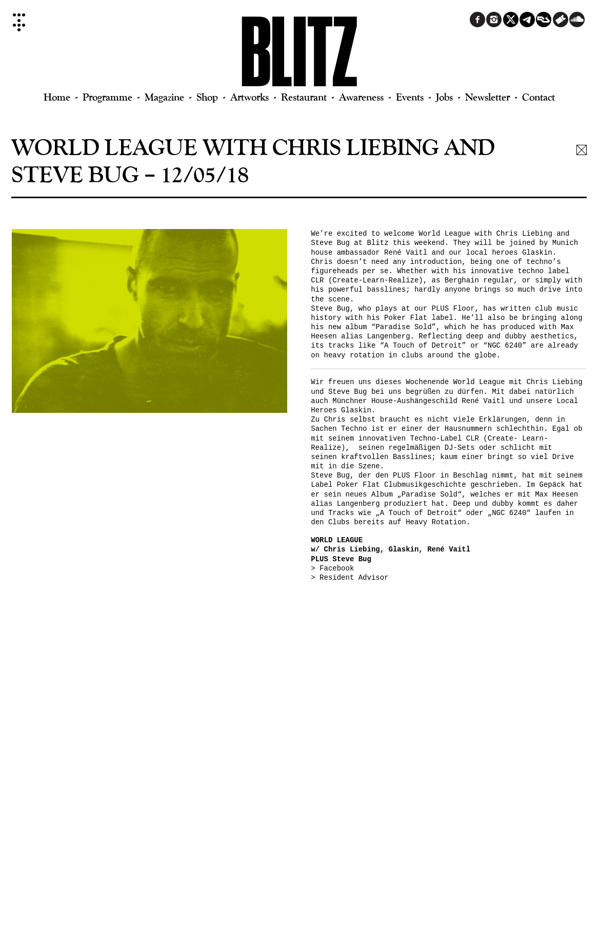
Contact (538, 97)
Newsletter (487, 97)
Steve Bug (330, 243)
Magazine (164, 97)
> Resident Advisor (349, 578)
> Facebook (332, 568)
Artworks (249, 97)
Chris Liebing (524, 234)
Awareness (361, 97)
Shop (207, 97)
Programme (107, 97)
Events (410, 97)
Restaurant (304, 97)
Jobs (444, 97)
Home (57, 97)
